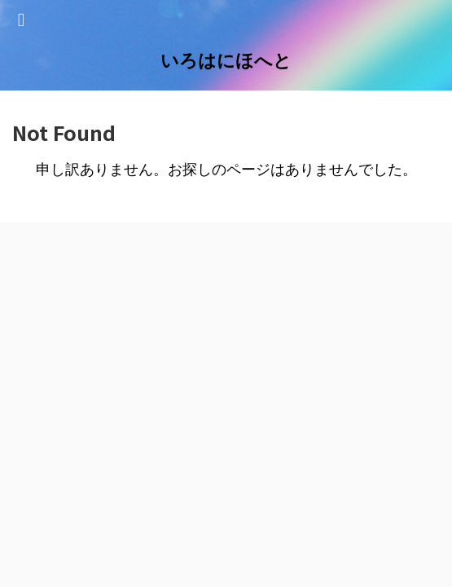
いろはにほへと (226, 61)
